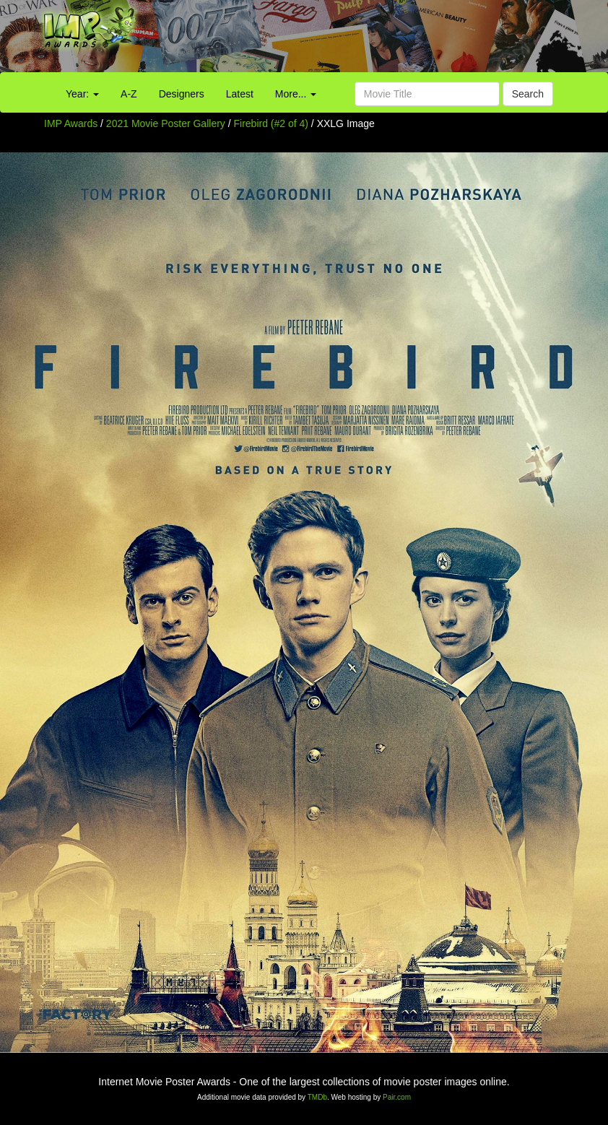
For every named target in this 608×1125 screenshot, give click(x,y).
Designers (181, 94)
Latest (239, 94)
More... (295, 94)
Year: (82, 94)
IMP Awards (70, 123)
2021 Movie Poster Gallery (165, 123)
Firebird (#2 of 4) (271, 123)
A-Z (129, 94)
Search (528, 94)
